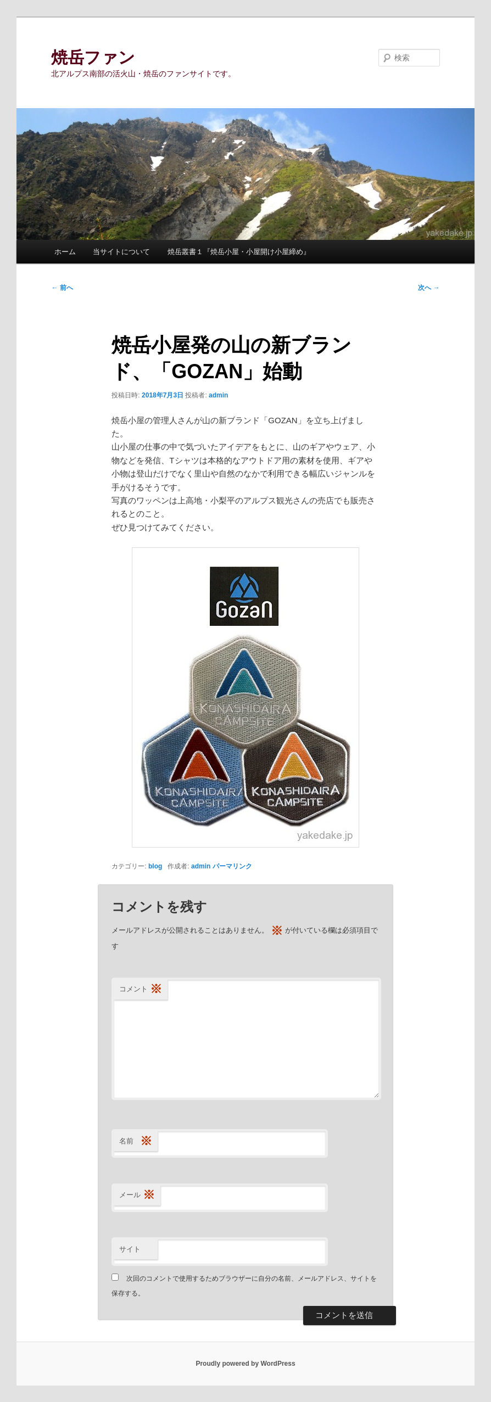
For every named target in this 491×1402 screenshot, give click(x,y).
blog (155, 866)
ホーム (65, 252)
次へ (428, 287)
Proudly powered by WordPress (245, 1363)
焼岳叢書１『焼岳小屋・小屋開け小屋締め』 (239, 252)
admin (218, 395)
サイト (130, 1249)
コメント (140, 989)
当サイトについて (121, 252)
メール (137, 1195)
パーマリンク (232, 866)
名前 (135, 1141)
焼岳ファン (93, 57)
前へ (61, 287)
